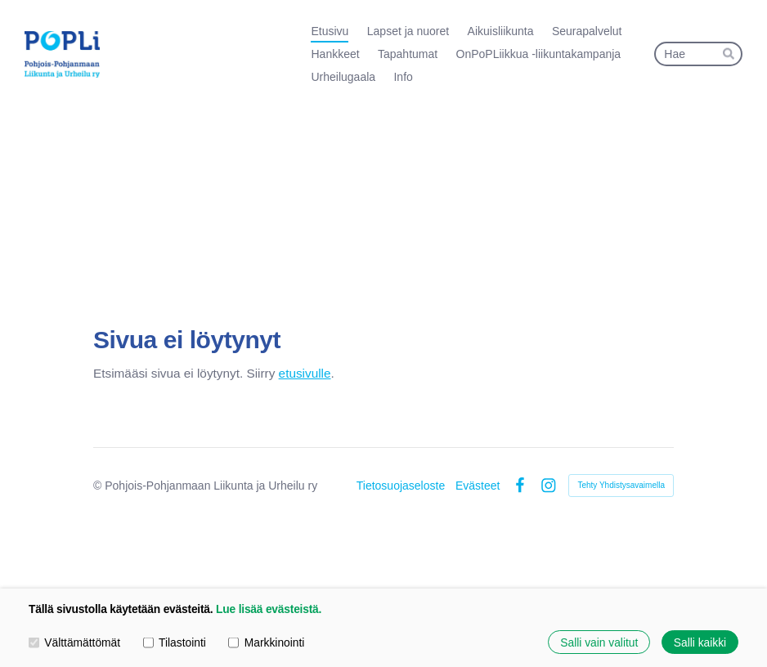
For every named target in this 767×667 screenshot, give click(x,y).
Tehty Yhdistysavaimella (621, 485)
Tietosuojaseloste (401, 485)
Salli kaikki (700, 641)
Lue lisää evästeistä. (268, 609)
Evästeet (477, 485)
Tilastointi (174, 641)
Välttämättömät (74, 641)
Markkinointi (266, 641)
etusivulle (305, 373)
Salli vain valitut (599, 641)
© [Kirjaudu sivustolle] (99, 485)
